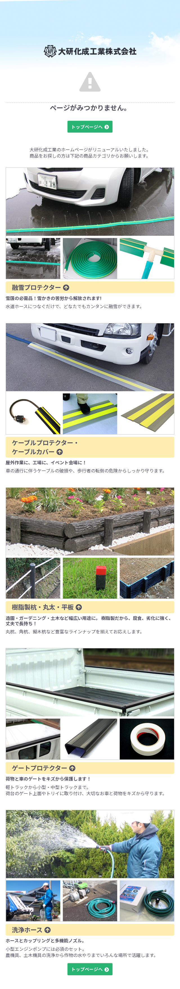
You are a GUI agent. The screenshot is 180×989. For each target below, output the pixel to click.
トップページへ (87, 126)
